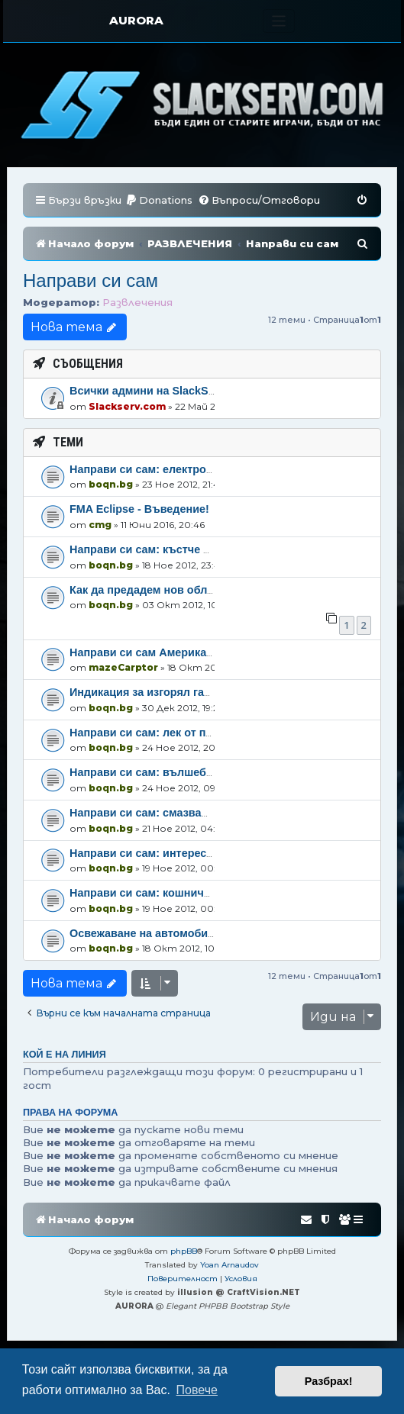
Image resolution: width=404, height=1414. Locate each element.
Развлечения (137, 302)
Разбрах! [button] (329, 1381)
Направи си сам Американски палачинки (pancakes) (210, 652)
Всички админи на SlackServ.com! (161, 391)
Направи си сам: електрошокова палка (175, 469)
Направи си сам (90, 280)
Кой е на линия (64, 1054)
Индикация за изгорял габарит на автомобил (192, 692)
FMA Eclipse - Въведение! (139, 509)
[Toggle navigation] (279, 21)
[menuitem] (158, 200)
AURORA (136, 20)
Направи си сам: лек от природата (163, 732)
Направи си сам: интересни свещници (173, 853)
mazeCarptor (123, 667)
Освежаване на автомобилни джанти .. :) (180, 933)
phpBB (183, 1251)
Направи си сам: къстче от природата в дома (193, 549)
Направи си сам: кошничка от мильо (169, 893)
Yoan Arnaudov (229, 1265)
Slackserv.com (127, 406)
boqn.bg (111, 484)
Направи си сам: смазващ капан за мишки (184, 813)
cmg (100, 524)
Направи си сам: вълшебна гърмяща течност (192, 772)
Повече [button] (197, 1389)
